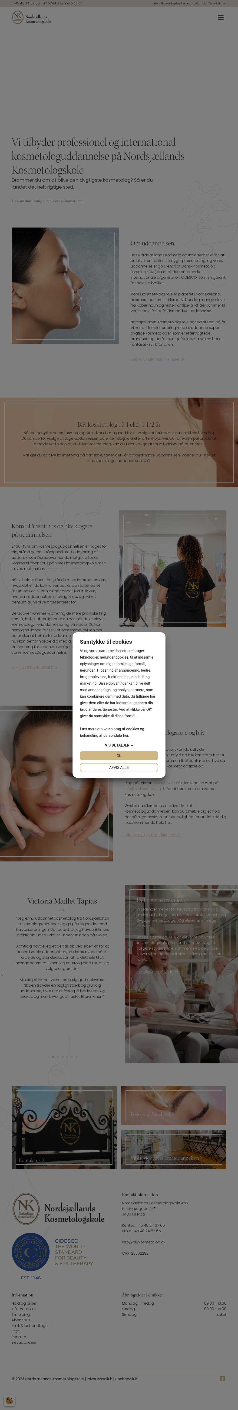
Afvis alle (119, 767)
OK (118, 756)
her (125, 735)
